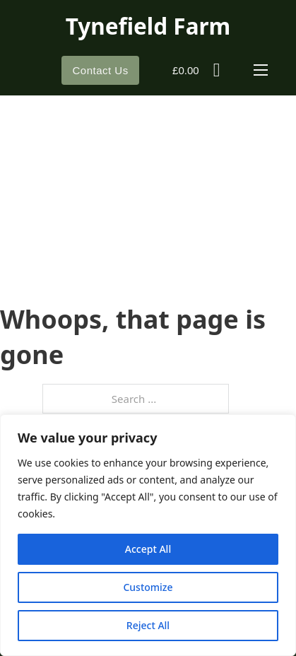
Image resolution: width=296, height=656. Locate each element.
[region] (148, 535)
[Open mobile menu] (261, 70)
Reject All (148, 625)
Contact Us (100, 70)
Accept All (148, 549)
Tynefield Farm (148, 26)
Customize (147, 587)
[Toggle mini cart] (196, 70)
